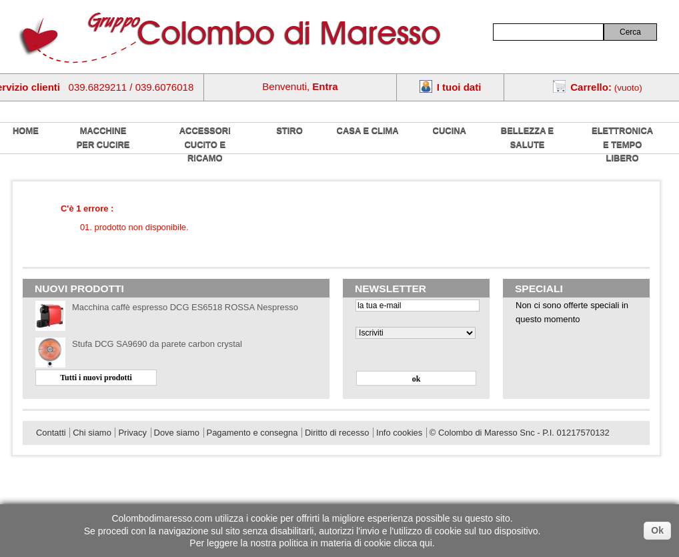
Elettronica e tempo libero (622, 144)
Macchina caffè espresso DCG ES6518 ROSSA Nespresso (185, 307)
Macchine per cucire (103, 137)
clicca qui (413, 543)
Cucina (449, 130)
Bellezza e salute (527, 137)
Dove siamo (176, 433)
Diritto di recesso (337, 433)
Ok (657, 530)
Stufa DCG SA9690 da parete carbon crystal (157, 344)
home (26, 130)
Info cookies (399, 433)
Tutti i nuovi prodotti (96, 377)
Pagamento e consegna (252, 433)
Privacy (132, 433)
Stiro (289, 130)
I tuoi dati (459, 87)
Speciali (539, 288)
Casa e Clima (368, 130)
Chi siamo (92, 433)
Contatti (51, 433)
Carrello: (591, 87)
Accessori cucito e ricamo (205, 144)
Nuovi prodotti (79, 288)
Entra (324, 86)
